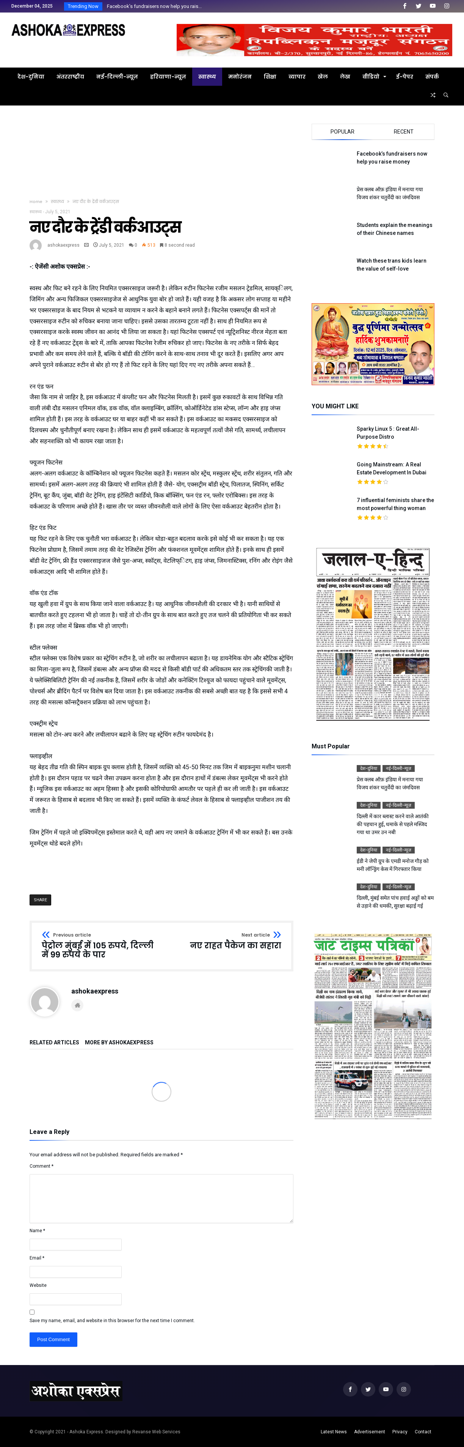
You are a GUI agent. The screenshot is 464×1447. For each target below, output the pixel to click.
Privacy (400, 1431)
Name (37, 1230)
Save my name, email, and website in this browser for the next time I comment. (112, 1320)
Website (38, 1285)
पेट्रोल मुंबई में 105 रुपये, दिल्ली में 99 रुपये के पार (99, 946)
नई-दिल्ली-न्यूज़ (398, 768)
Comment (41, 1166)
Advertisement (369, 1431)
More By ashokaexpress (119, 1042)
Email (37, 1258)
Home (36, 201)
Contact (423, 1431)
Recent (404, 132)
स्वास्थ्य (57, 201)
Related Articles (54, 1042)
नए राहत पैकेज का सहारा (235, 941)
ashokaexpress (63, 245)
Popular (342, 132)
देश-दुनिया (368, 768)
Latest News (334, 1431)
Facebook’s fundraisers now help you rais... (152, 6)
